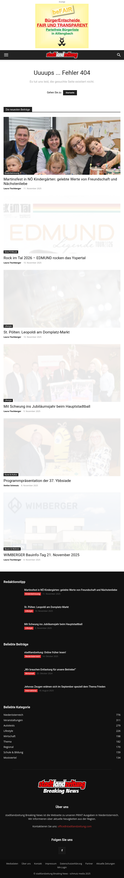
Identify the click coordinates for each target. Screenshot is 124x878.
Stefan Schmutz (11, 485)
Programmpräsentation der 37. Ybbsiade (37, 481)
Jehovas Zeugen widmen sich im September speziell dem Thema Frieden (64, 686)
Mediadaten (12, 863)
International (31, 690)
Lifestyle (8, 326)
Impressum (50, 863)
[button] (6, 55)
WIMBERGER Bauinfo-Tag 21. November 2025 (41, 555)
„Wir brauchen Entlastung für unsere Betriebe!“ (50, 669)
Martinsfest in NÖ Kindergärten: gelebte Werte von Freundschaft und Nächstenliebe (70, 589)
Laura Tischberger (12, 188)
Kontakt (38, 863)
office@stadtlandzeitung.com (74, 826)
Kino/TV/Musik (11, 252)
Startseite (70, 93)
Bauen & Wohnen (12, 549)
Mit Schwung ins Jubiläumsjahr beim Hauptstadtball (47, 406)
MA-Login (62, 867)
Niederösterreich (32, 656)
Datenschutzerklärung (71, 863)
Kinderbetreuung (12, 173)
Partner (89, 863)
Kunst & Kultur (11, 474)
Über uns (26, 863)
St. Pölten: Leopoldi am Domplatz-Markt (37, 332)
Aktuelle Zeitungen (105, 863)
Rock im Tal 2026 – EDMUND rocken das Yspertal (45, 258)
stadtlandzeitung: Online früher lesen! (45, 652)
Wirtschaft (29, 673)
